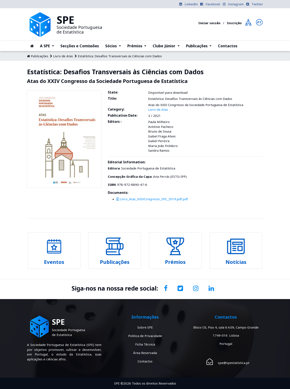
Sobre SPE (145, 327)
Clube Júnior (168, 45)
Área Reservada (145, 353)
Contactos (227, 45)
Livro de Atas (63, 56)
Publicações (200, 45)
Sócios (114, 45)
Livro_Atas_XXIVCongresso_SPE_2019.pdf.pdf (152, 199)
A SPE (48, 45)
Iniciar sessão (209, 23)
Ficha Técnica (145, 344)
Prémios (138, 45)
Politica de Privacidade (145, 336)
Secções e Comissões (79, 45)
